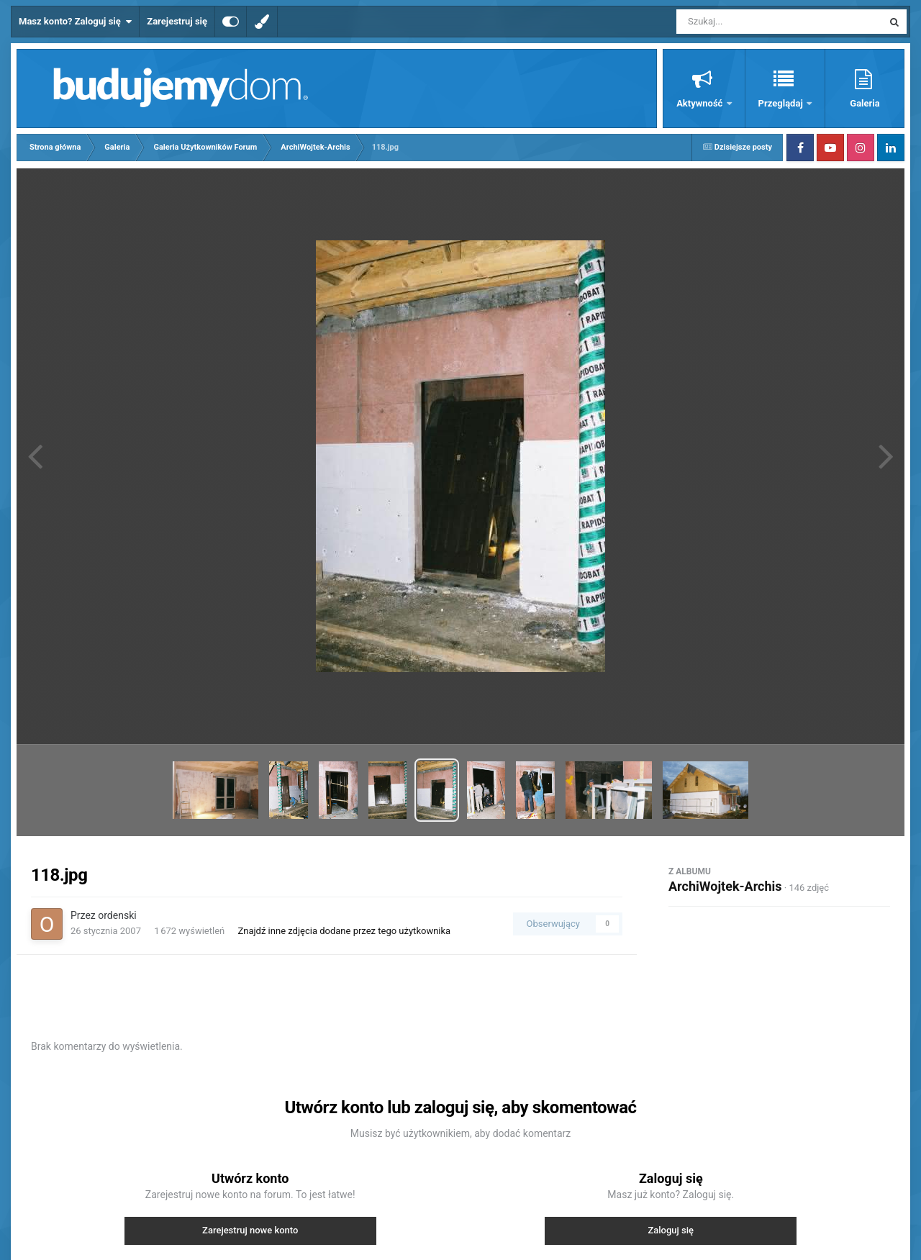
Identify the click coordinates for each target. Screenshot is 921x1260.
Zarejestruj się (177, 21)
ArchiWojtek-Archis (725, 886)
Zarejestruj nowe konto (250, 1230)
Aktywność (700, 103)
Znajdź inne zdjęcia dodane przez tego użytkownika (343, 930)
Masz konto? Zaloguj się (75, 21)
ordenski (117, 915)
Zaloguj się (671, 1230)
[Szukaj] (746, 21)
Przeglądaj (781, 103)
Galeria (864, 103)
